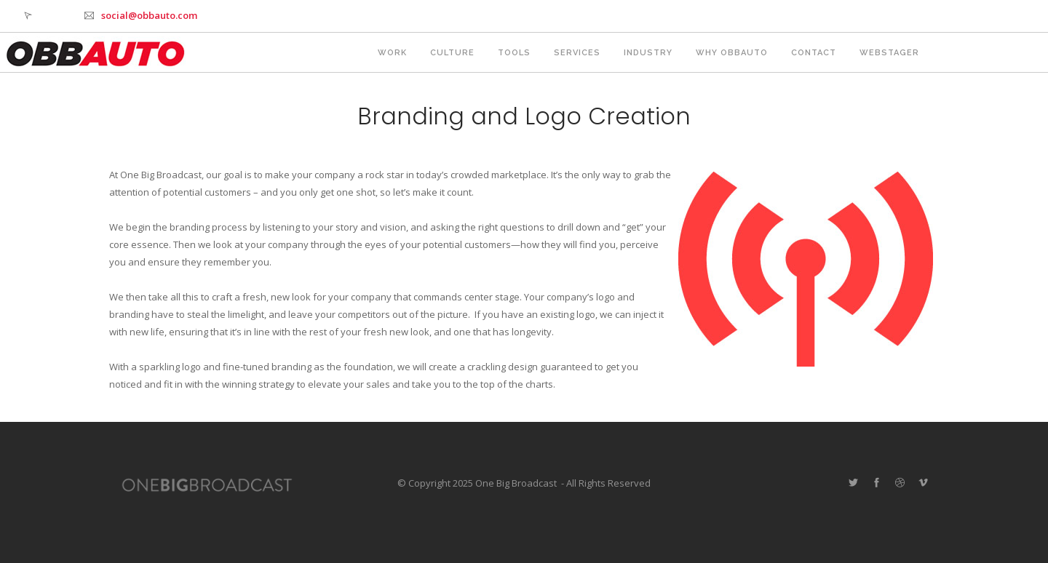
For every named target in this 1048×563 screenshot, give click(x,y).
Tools (514, 52)
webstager (889, 52)
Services (577, 52)
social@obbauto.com (149, 15)
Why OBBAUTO (732, 52)
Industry (648, 52)
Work (392, 52)
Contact (813, 52)
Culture (452, 52)
